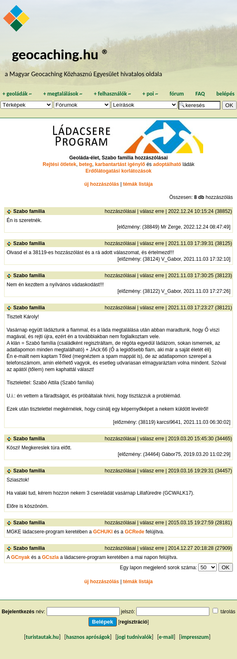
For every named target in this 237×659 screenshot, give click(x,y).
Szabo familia (29, 211)
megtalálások (62, 93)
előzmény (128, 227)
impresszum (195, 636)
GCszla (50, 557)
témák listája (138, 184)
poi (150, 93)
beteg (85, 164)
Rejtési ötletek (59, 164)
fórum (177, 93)
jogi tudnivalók (134, 636)
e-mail (166, 636)
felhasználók (112, 93)
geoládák (17, 93)
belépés (225, 93)
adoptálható (167, 164)
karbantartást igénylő (120, 164)
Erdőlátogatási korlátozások (118, 171)
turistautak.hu (42, 636)
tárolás (227, 612)
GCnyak (20, 557)
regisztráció (133, 622)
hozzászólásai (120, 211)
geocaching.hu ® (60, 54)
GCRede (134, 532)
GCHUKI (102, 532)
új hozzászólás (101, 184)
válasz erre (152, 211)
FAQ (200, 93)
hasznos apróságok (88, 636)
